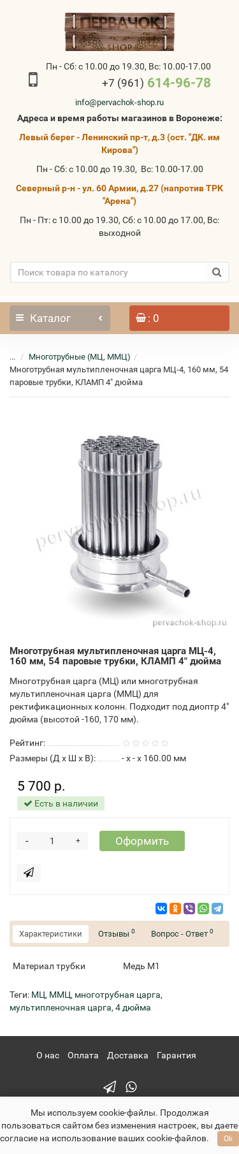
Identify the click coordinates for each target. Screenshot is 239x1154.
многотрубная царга (118, 995)
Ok (228, 1138)
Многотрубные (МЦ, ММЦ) (80, 357)
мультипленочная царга (61, 1007)
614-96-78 (156, 83)
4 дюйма (133, 1007)
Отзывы (116, 933)
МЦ (38, 995)
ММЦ (60, 995)
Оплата (83, 1055)
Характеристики (50, 934)
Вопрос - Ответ (182, 933)
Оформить (142, 841)
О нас (47, 1055)
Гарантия (176, 1055)
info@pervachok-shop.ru (119, 102)
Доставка (127, 1055)
